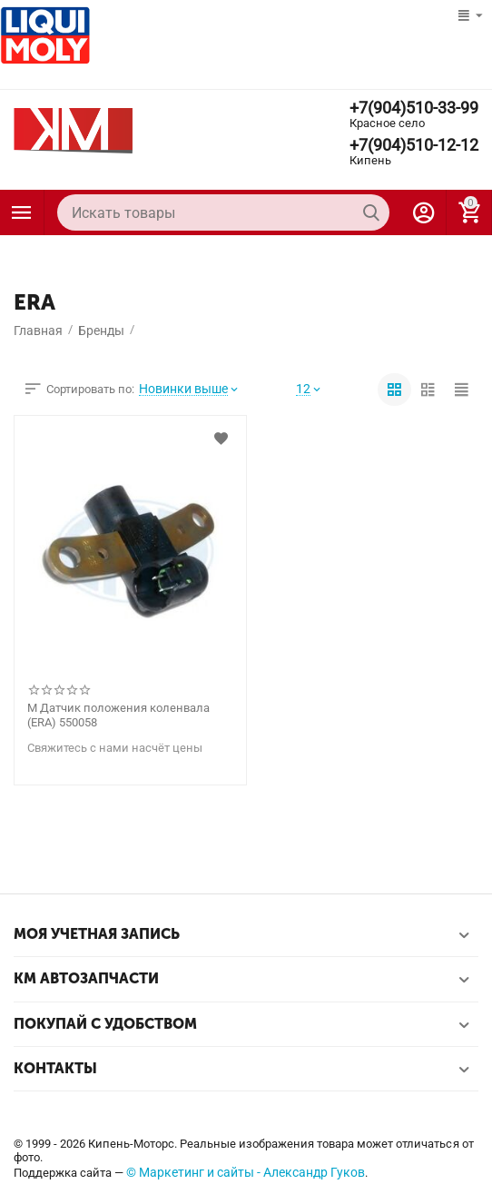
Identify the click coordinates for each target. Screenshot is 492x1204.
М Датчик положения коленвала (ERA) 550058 (118, 715)
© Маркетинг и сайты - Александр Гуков (245, 1172)
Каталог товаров (21, 212)
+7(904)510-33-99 (413, 108)
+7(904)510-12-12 (413, 145)
